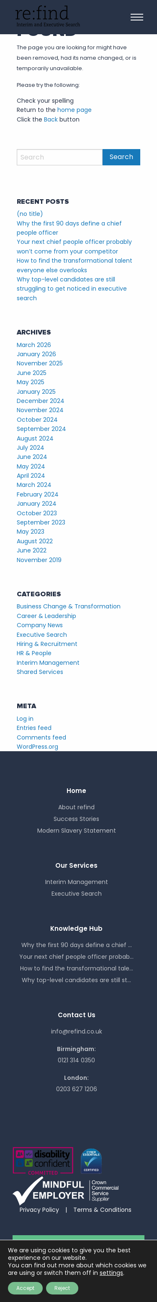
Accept (25, 1288)
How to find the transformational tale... (76, 968)
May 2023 (30, 531)
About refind (76, 807)
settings (111, 1273)
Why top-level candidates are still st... (76, 980)
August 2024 (35, 438)
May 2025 (30, 382)
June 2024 (32, 457)
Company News (40, 625)
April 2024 (31, 475)
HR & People (34, 653)
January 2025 (36, 392)
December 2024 (40, 401)
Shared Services (40, 672)
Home (76, 790)
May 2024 (31, 466)
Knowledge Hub (76, 928)
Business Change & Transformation (69, 606)
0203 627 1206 (76, 1089)
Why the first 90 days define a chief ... (76, 945)
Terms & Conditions (102, 1210)
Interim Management (48, 663)
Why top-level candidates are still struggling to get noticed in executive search (72, 288)
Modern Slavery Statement (76, 830)
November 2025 (40, 363)
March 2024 (34, 485)
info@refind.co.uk (76, 1031)
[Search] (60, 157)
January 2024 (37, 503)
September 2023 (41, 522)
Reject (62, 1288)
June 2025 (31, 373)
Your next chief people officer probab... (76, 956)
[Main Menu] (137, 17)
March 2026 (34, 345)
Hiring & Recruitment (47, 644)
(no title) (30, 214)
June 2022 (31, 550)
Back (51, 119)
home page (74, 110)
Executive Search (42, 635)
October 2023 (37, 513)
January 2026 (36, 354)
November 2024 (40, 410)
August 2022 (35, 541)
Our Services (76, 865)
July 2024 (30, 447)
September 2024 (41, 429)
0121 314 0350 (76, 1060)
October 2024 (37, 419)
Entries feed (34, 728)
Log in (25, 718)
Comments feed (41, 737)
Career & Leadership (46, 616)
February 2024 (38, 494)
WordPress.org (37, 746)
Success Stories (76, 819)
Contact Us (76, 1015)
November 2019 (39, 560)
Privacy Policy (39, 1210)
